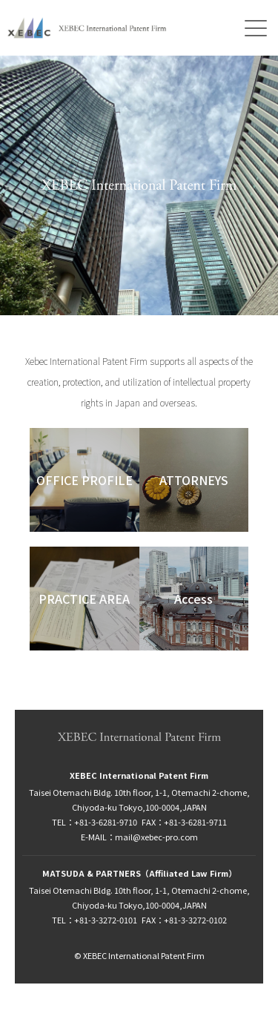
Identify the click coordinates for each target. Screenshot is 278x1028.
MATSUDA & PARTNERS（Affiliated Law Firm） (139, 873)
